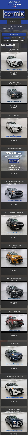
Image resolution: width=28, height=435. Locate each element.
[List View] (7, 38)
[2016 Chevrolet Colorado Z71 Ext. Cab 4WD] (14, 160)
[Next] (23, 38)
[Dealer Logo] (14, 14)
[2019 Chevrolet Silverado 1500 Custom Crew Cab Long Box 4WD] (14, 192)
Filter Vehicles (14, 34)
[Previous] (10, 38)
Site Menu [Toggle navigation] (14, 22)
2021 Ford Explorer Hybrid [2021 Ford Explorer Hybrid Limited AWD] (14, 377)
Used (3, 44)
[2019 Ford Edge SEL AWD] (14, 355)
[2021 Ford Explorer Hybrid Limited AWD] (14, 388)
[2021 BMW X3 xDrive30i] (14, 127)
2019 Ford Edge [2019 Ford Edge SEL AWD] (14, 344)
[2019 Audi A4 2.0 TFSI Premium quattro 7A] (14, 61)
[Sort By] (12, 40)
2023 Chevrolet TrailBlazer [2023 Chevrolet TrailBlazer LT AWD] (14, 213)
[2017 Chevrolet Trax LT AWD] (14, 258)
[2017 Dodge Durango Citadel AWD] (14, 291)
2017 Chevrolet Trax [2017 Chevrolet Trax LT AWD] (14, 246)
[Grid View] (5, 38)
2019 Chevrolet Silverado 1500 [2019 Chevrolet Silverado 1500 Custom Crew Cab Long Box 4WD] (14, 182)
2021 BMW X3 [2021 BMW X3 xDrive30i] (14, 116)
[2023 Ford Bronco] (14, 322)
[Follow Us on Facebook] (13, 7)
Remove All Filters (10, 44)
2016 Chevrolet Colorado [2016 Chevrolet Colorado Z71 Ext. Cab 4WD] (14, 149)
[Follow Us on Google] (15, 7)
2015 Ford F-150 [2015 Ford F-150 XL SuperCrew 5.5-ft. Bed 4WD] (14, 410)
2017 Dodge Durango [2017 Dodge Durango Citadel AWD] (14, 279)
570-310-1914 (15, 4)
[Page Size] (23, 40)
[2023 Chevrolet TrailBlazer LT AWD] (14, 224)
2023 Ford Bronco (14, 312)
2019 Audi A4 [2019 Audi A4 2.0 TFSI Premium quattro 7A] (14, 49)
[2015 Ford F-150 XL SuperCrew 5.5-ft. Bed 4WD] (14, 422)
